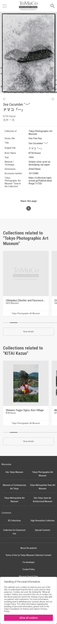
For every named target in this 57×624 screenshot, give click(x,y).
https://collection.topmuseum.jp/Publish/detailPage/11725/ (40, 180)
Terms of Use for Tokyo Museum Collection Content (28, 555)
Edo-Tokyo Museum (14, 472)
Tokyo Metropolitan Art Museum (14, 500)
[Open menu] (4, 6)
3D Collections (14, 520)
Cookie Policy (28, 569)
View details (28, 331)
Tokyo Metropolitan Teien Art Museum (42, 487)
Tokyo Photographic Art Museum (42, 474)
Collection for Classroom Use (14, 532)
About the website (28, 548)
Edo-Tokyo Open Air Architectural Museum (42, 500)
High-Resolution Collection (43, 520)
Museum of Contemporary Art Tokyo (14, 487)
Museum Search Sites (28, 576)
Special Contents (42, 530)
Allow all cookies (28, 617)
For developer (29, 562)
